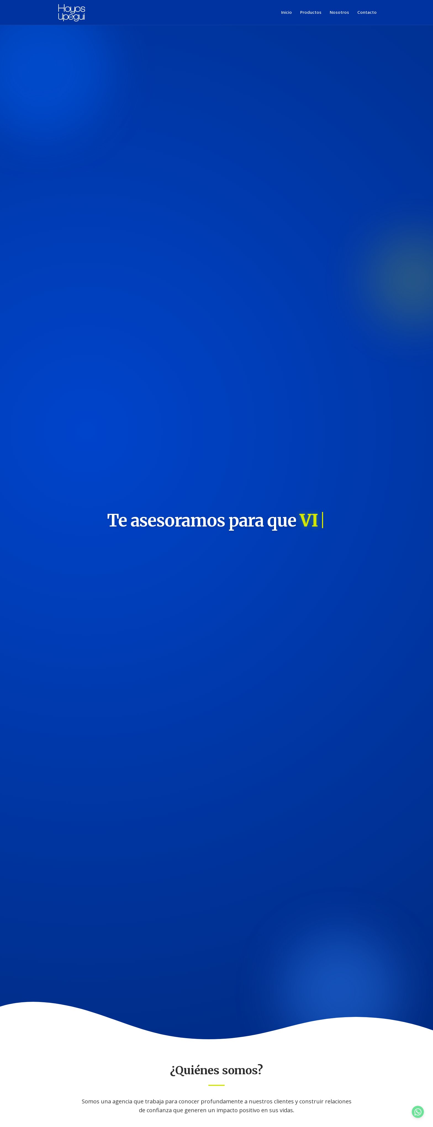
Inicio (286, 12)
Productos (310, 12)
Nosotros (339, 12)
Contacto (367, 12)
